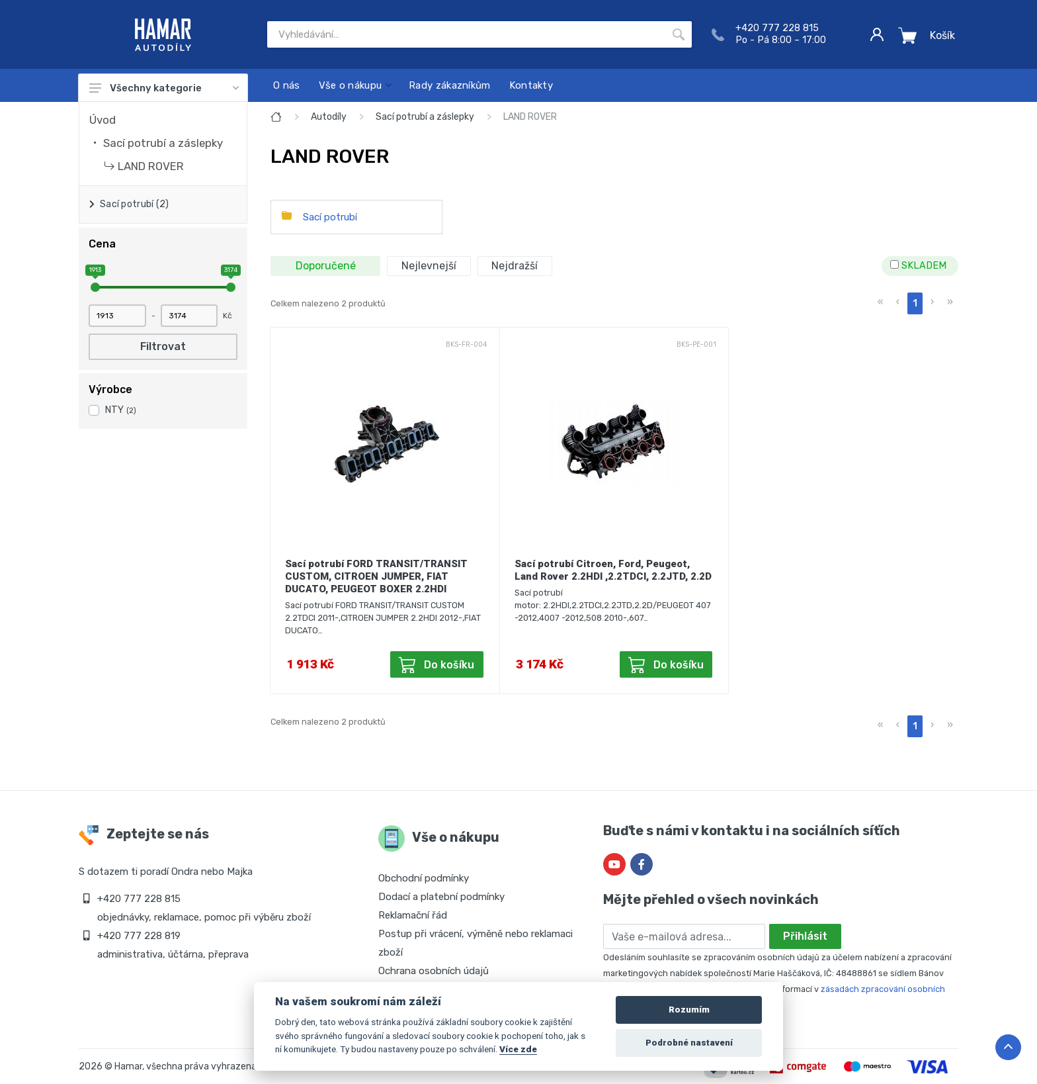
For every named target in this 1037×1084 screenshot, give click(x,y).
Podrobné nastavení (689, 1043)
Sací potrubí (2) (134, 204)
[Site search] (466, 34)
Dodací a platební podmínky (441, 897)
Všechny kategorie (164, 88)
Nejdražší (514, 265)
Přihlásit (805, 936)
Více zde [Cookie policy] (518, 1049)
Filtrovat (163, 346)
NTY (120, 410)
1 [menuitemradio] (915, 303)
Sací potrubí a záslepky (163, 143)
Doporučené (326, 265)
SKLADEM (918, 265)
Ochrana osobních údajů (433, 971)
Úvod (102, 119)
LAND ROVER (151, 166)
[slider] (95, 287)
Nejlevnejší (428, 265)
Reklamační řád (412, 915)
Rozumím (689, 1010)
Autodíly (329, 116)
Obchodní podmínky (423, 878)
